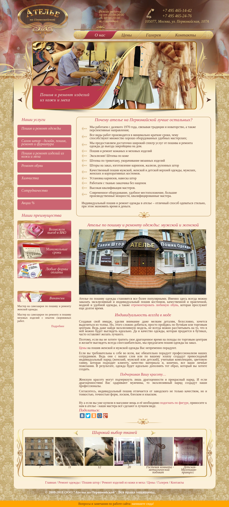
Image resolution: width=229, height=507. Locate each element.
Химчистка (30, 178)
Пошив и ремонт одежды (41, 128)
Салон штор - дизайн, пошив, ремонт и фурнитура (43, 142)
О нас (100, 34)
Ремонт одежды (69, 482)
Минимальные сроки (57, 250)
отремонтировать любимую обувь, (155, 305)
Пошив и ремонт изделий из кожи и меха (42, 154)
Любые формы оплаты (57, 270)
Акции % (28, 203)
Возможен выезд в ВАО (56, 231)
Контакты (185, 34)
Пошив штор (91, 482)
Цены (126, 34)
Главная (50, 482)
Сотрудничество (34, 190)
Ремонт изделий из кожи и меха (123, 482)
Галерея (153, 34)
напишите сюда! (143, 503)
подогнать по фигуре (174, 402)
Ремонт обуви (32, 166)
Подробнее (57, 326)
